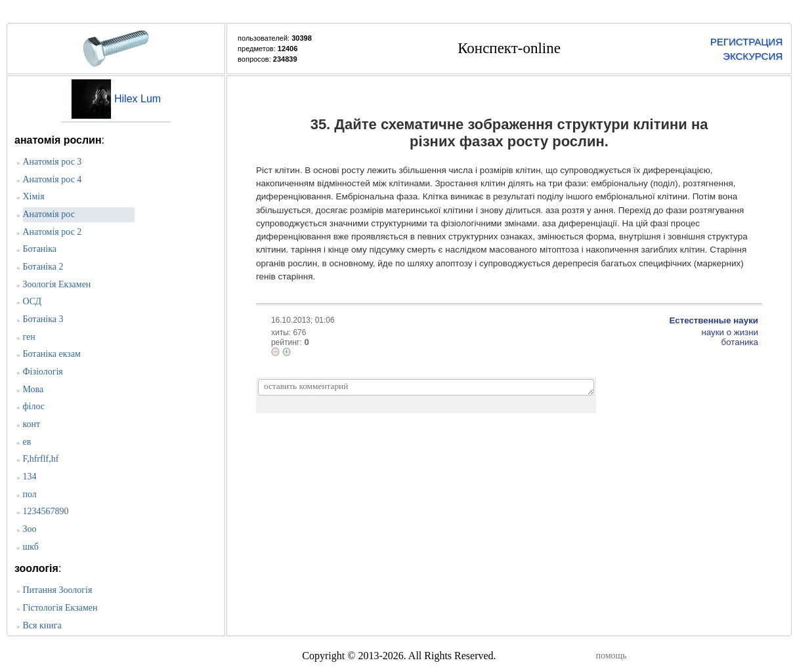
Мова (33, 389)
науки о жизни (729, 332)
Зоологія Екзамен (57, 284)
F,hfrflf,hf (41, 459)
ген (29, 337)
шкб (31, 547)
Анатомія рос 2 (52, 232)
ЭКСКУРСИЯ (752, 56)
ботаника (739, 342)
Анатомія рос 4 (52, 179)
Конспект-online (509, 48)
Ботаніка (40, 249)
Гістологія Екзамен (60, 608)
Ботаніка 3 (43, 319)
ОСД (32, 301)
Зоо (30, 529)
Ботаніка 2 (43, 267)
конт (32, 424)
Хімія (34, 196)
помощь (611, 656)
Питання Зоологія (58, 590)
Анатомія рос (49, 214)
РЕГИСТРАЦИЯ (746, 41)
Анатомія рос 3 (52, 162)
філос (34, 406)
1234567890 (46, 511)
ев (27, 442)
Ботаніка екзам (52, 354)
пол (30, 494)
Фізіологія (43, 371)
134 (30, 476)
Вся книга (42, 625)
